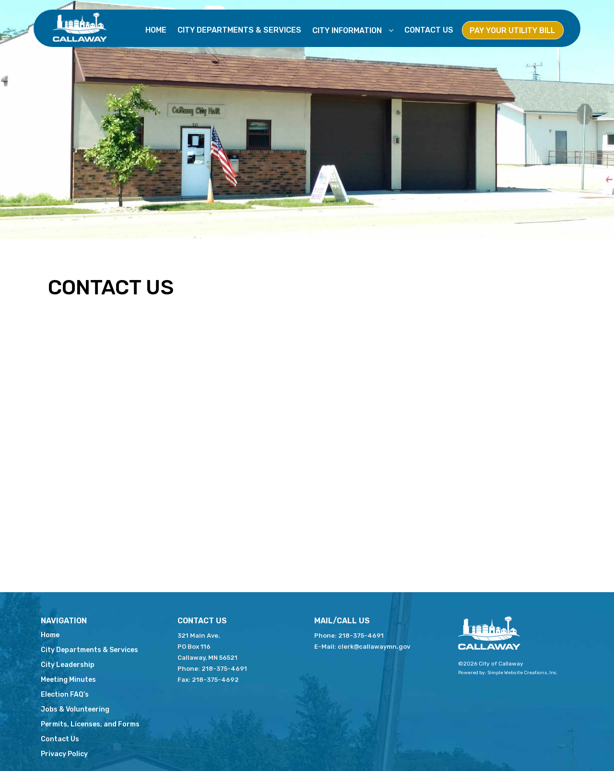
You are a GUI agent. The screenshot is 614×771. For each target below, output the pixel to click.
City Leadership (67, 665)
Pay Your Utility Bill (512, 30)
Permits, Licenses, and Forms (90, 724)
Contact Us (428, 30)
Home (155, 30)
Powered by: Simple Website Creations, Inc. (508, 673)
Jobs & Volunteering (75, 709)
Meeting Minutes (68, 680)
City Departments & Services (239, 30)
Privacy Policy (64, 754)
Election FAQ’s (65, 694)
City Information (348, 30)
